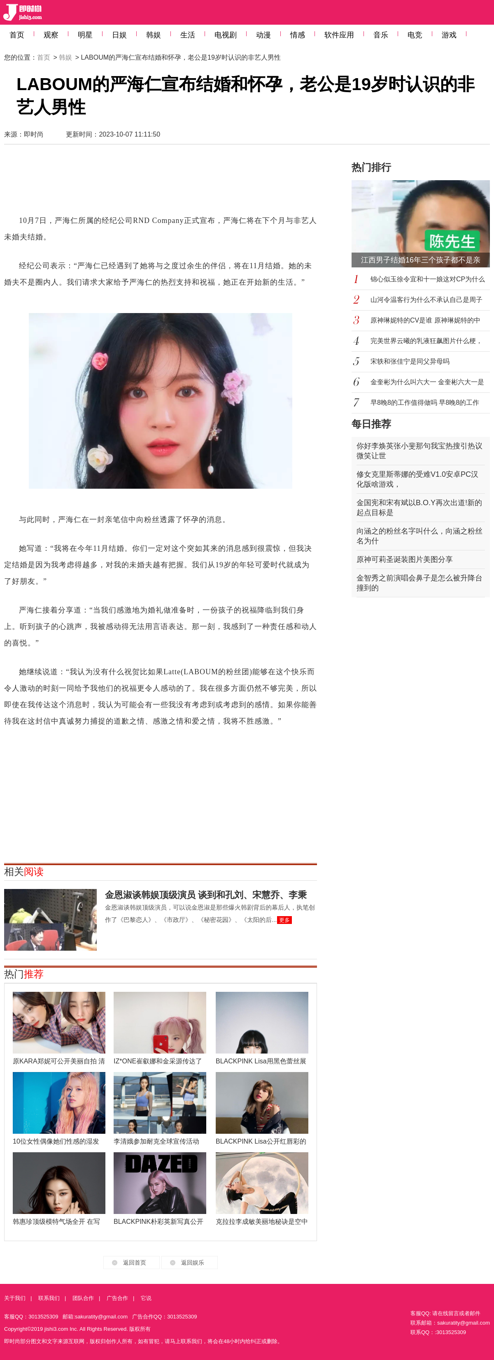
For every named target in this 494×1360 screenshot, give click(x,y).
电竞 (415, 35)
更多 (284, 920)
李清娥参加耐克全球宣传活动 (156, 1141)
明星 (85, 35)
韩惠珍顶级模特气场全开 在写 (56, 1221)
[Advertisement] (160, 183)
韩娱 (153, 35)
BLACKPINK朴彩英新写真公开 (158, 1221)
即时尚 (34, 134)
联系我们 (49, 1298)
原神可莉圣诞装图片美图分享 (405, 559)
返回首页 (134, 1262)
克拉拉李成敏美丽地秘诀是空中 (262, 1221)
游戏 (449, 35)
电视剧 (225, 35)
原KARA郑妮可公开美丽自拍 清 (59, 1061)
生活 (187, 35)
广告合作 (117, 1298)
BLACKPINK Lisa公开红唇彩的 (261, 1141)
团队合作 (83, 1298)
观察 (51, 35)
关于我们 (15, 1298)
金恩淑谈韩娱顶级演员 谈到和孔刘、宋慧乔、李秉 (206, 895)
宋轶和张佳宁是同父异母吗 (410, 361)
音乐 (380, 35)
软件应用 (339, 35)
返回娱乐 (192, 1262)
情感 (297, 35)
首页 (16, 35)
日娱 (119, 35)
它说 (146, 1298)
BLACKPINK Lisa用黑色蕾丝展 (261, 1061)
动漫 (263, 35)
